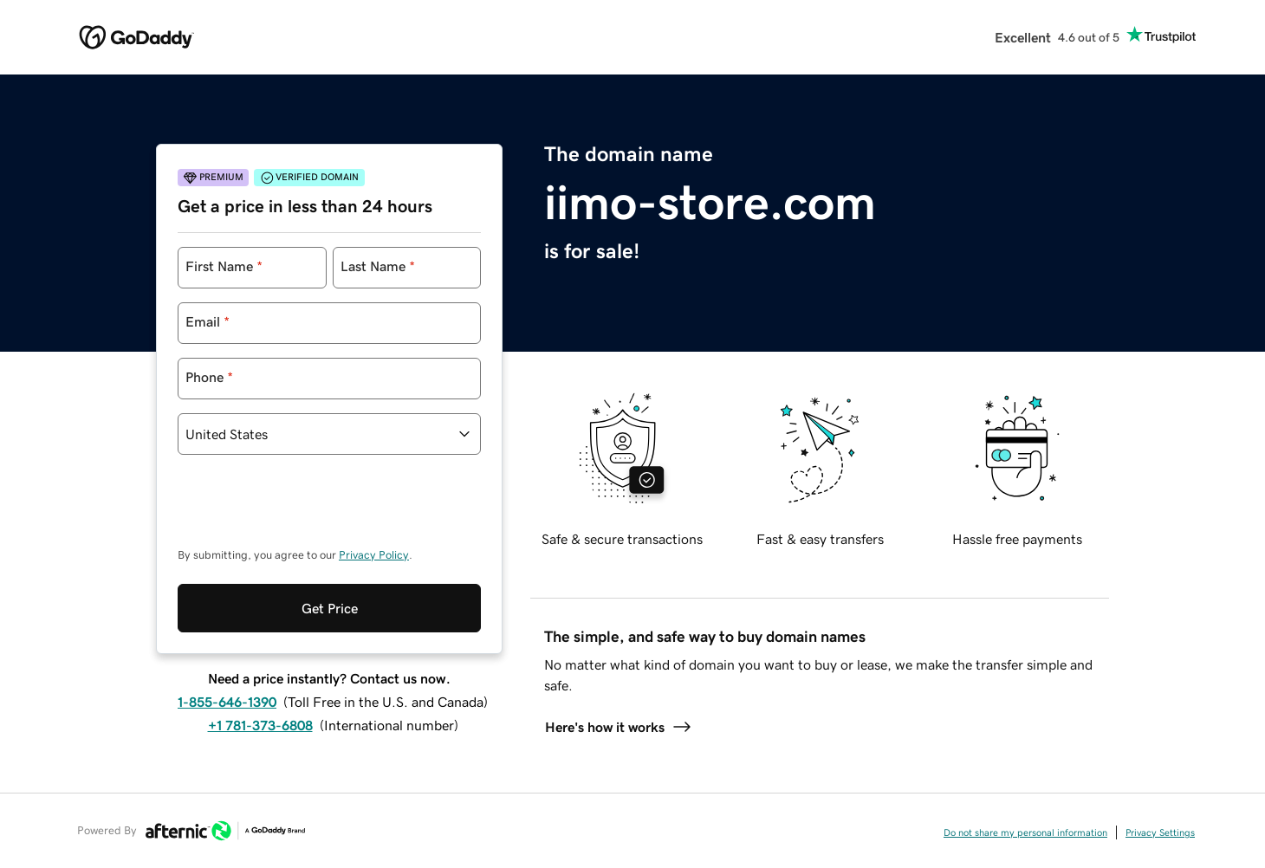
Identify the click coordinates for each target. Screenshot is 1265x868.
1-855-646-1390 (227, 631)
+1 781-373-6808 (260, 654)
